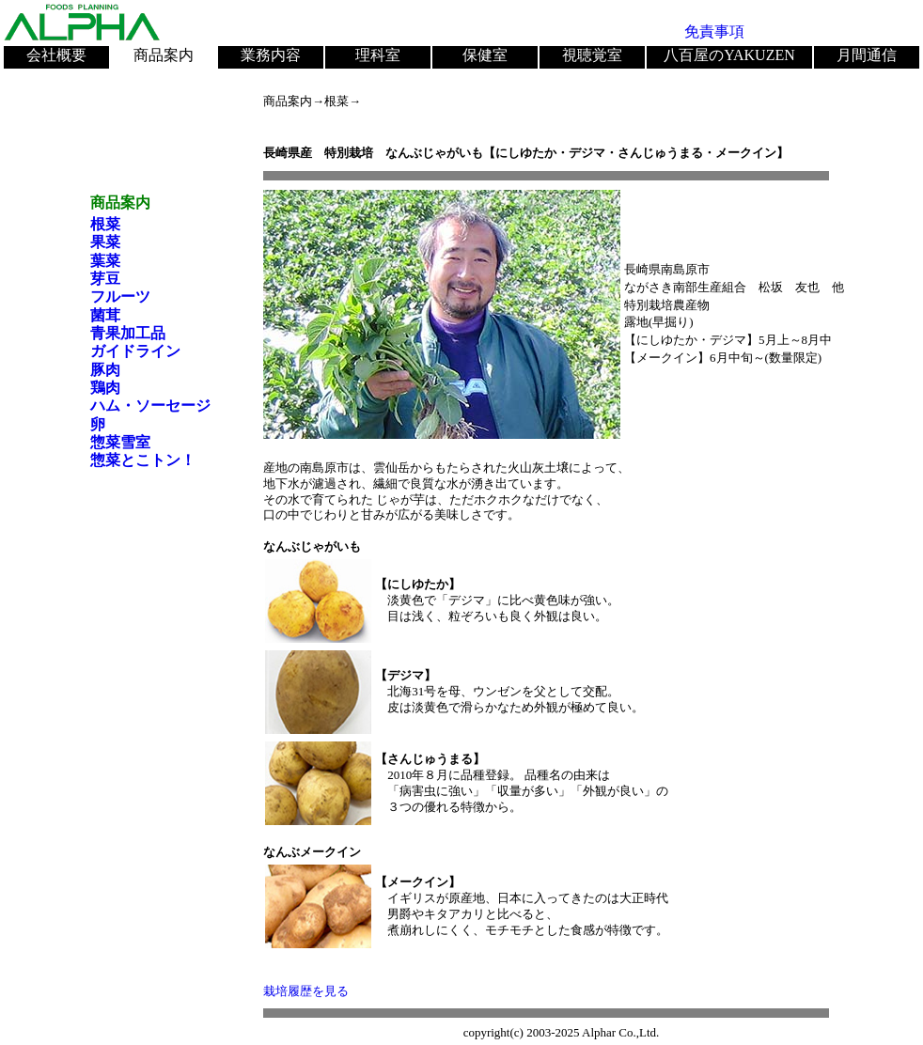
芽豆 (105, 279)
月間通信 (867, 55)
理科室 (377, 55)
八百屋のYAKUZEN (729, 55)
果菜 (105, 242)
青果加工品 (127, 333)
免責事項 (714, 31)
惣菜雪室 (120, 442)
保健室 (485, 55)
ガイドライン (135, 351)
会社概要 (56, 55)
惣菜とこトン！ (143, 460)
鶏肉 (105, 388)
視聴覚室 (592, 55)
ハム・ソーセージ (150, 405)
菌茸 (105, 315)
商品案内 (163, 55)
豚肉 (105, 370)
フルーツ (120, 296)
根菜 (105, 224)
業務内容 (271, 55)
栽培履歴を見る (306, 991)
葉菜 (105, 261)
